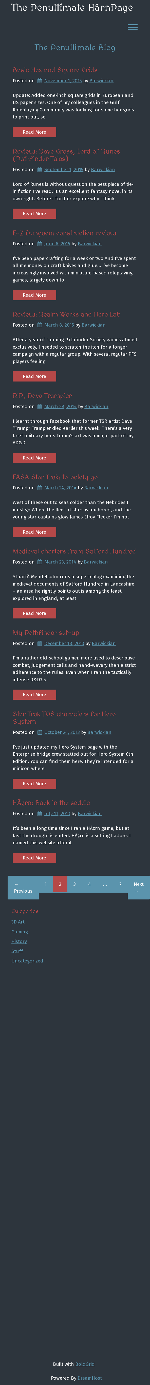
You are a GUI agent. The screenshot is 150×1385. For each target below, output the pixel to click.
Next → (139, 887)
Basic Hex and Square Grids (55, 70)
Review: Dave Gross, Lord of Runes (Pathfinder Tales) (66, 155)
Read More (34, 132)
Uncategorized (27, 961)
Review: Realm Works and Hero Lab (67, 314)
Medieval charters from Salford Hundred (74, 551)
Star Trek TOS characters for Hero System (64, 718)
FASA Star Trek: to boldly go (55, 477)
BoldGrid (85, 1364)
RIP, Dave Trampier (42, 396)
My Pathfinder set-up (46, 633)
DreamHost (90, 1378)
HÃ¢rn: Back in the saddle (51, 803)
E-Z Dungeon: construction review (64, 233)
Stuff (17, 951)
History (19, 941)
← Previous (23, 887)
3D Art (18, 922)
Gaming (19, 932)
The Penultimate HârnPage (72, 8)
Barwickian (101, 81)
